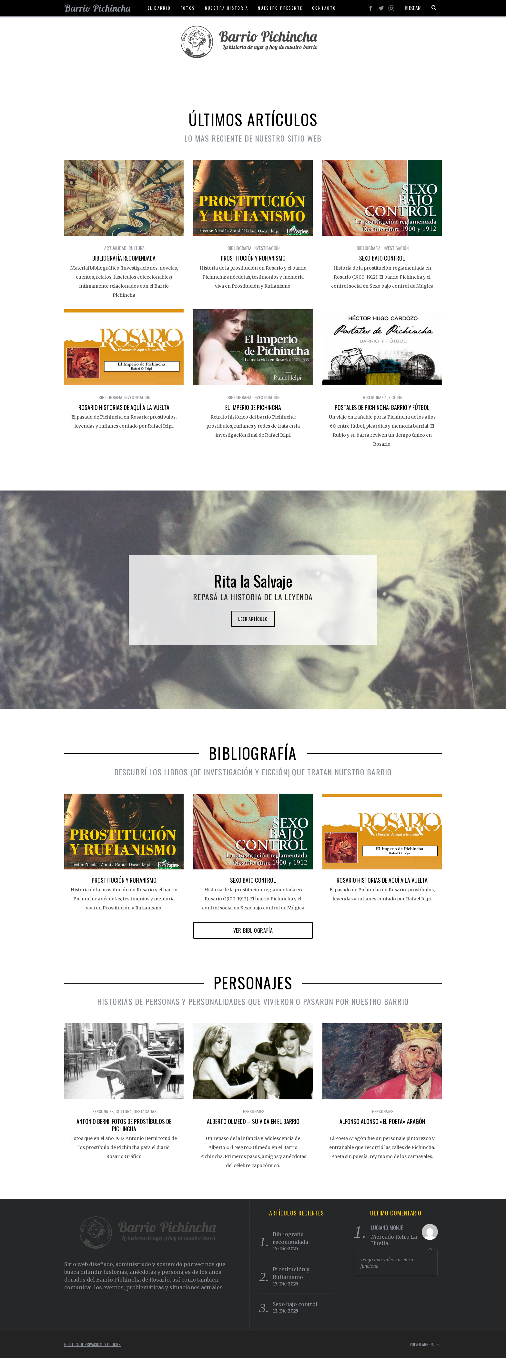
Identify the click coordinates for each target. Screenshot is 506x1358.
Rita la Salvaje (253, 580)
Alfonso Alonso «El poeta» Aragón (382, 1121)
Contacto (324, 8)
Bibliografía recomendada (124, 258)
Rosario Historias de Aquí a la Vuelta (123, 407)
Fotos (188, 8)
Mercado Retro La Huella (394, 1240)
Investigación (266, 247)
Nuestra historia (226, 8)
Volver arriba (425, 1344)
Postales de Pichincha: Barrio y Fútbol (382, 407)
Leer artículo (253, 618)
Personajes (103, 1111)
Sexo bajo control (382, 258)
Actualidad (115, 247)
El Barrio (159, 8)
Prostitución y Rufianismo (253, 258)
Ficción (395, 397)
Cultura (136, 247)
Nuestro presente (280, 8)
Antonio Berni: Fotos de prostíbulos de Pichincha (123, 1125)
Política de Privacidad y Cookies (92, 1344)
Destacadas (145, 1111)
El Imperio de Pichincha (253, 407)
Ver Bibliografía (253, 930)
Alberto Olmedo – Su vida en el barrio (253, 1121)
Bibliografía (239, 247)
